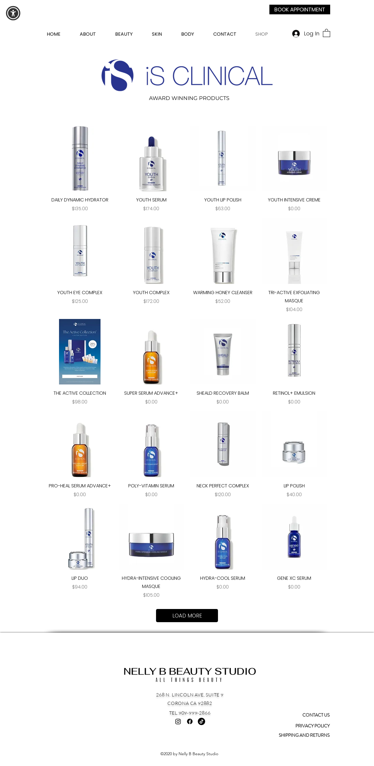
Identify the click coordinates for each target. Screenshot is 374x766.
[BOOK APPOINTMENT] (299, 9)
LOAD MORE (187, 615)
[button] (326, 32)
